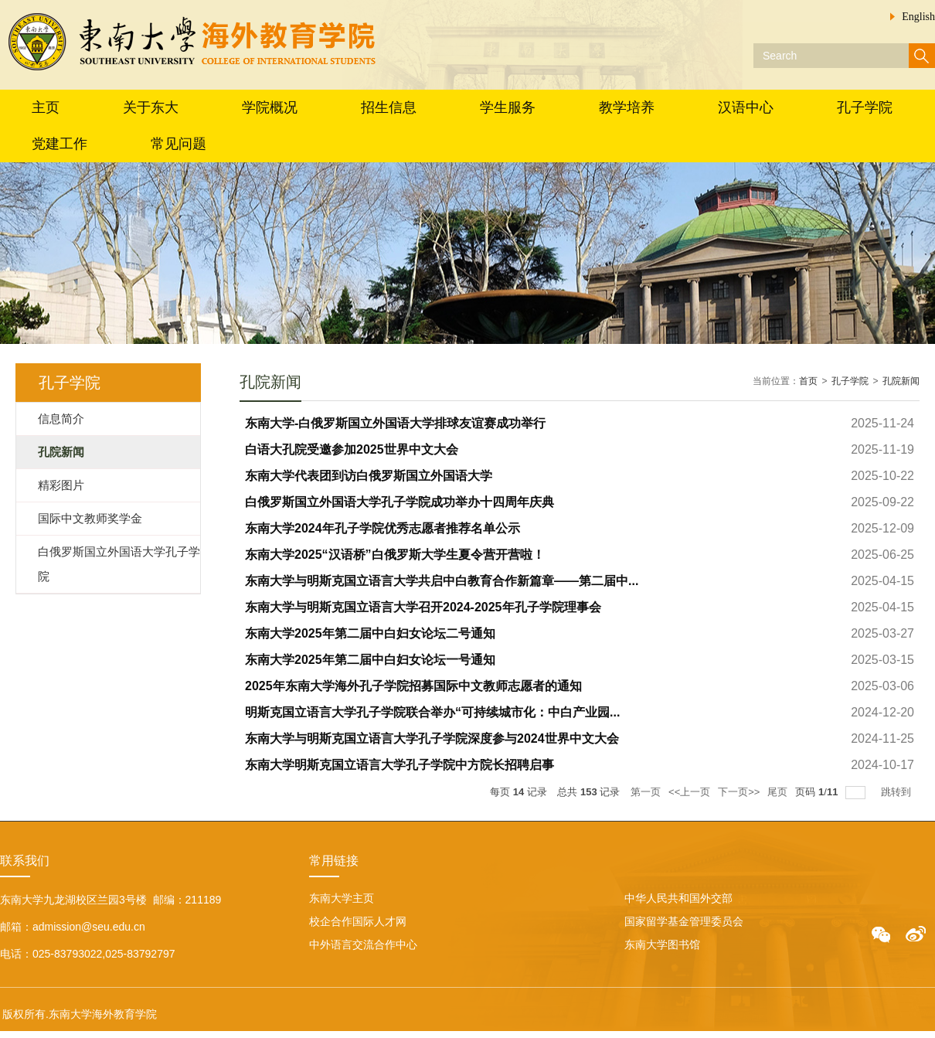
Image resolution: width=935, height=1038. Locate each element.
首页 (808, 381)
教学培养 (626, 107)
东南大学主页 (341, 898)
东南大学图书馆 (662, 944)
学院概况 (270, 107)
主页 (46, 107)
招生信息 (388, 107)
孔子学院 (864, 107)
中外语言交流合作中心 (363, 944)
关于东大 (150, 107)
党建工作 (59, 143)
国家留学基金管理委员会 (683, 921)
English (918, 16)
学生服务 (508, 107)
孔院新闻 (901, 381)
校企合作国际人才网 (357, 921)
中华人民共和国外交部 (678, 898)
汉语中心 (746, 107)
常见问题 (178, 143)
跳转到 (897, 792)
